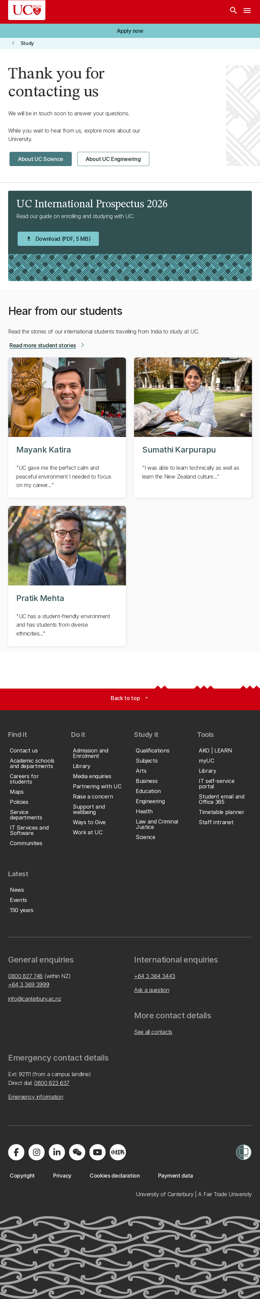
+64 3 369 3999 (28, 984)
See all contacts (153, 1031)
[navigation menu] (247, 12)
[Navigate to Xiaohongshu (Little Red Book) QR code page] (118, 1152)
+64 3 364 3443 (154, 976)
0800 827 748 (25, 976)
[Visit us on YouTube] (97, 1152)
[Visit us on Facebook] (16, 1152)
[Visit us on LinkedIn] (57, 1152)
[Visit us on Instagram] (36, 1152)
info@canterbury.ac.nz (34, 998)
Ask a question (151, 990)
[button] (130, 31)
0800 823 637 (51, 1083)
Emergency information (35, 1096)
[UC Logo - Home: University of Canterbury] (26, 10)
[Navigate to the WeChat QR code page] (77, 1152)
